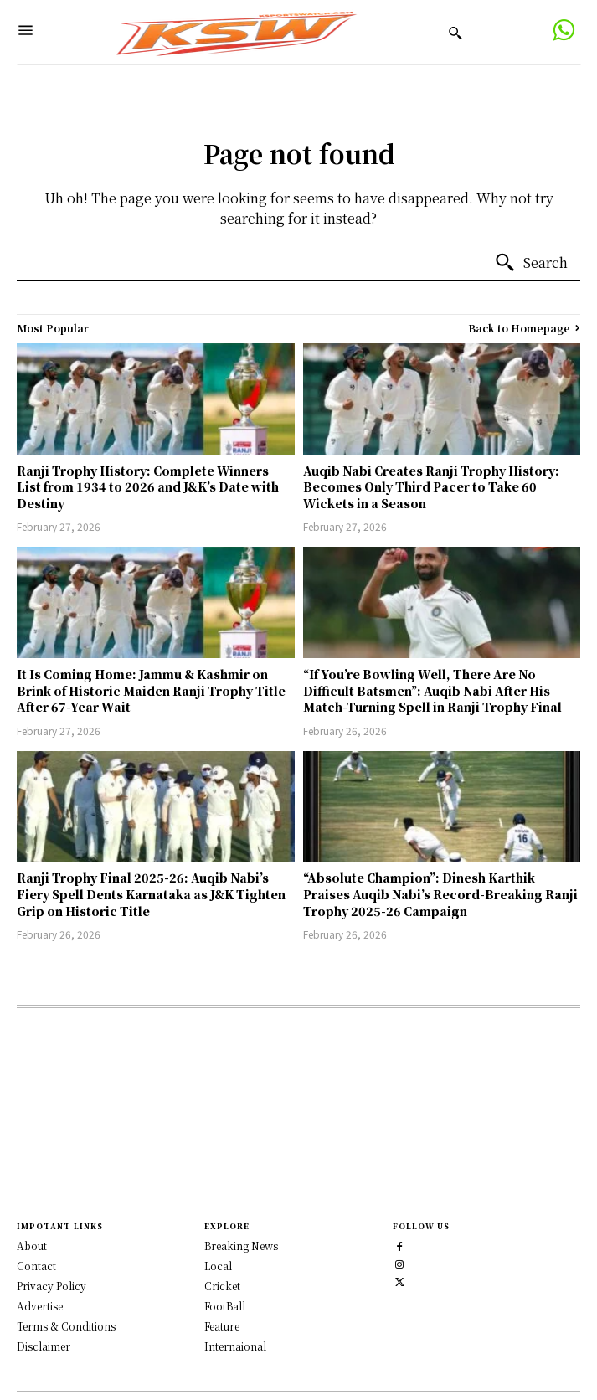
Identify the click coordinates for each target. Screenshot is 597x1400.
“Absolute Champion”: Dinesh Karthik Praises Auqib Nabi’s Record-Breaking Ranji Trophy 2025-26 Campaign (440, 894)
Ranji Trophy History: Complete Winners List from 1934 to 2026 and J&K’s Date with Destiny (148, 487)
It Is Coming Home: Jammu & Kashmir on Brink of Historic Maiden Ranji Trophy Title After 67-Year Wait (151, 690)
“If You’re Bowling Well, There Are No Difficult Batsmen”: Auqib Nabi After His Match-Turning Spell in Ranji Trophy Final (432, 690)
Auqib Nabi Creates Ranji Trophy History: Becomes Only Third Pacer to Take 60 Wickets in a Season (431, 487)
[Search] (530, 263)
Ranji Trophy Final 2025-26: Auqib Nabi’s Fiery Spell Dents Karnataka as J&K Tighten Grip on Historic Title (151, 894)
